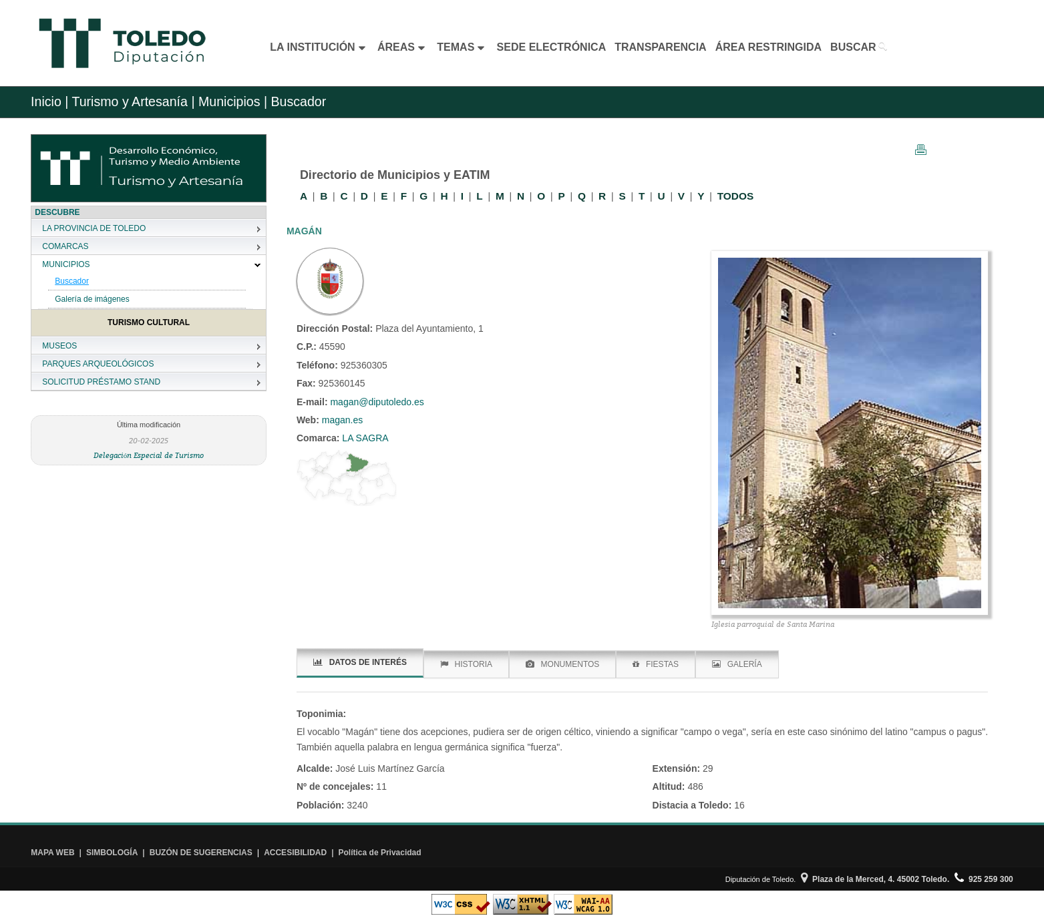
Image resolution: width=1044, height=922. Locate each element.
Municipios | (230, 101)
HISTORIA (466, 664)
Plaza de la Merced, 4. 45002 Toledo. (875, 879)
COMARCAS (65, 246)
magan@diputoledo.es (376, 402)
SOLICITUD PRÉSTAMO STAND (101, 382)
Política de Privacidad (380, 852)
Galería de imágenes (92, 299)
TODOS (735, 196)
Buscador (72, 281)
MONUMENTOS (563, 664)
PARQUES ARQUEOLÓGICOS (98, 364)
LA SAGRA (363, 438)
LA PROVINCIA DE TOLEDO (94, 228)
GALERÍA (737, 664)
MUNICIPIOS (66, 264)
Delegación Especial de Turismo (149, 455)
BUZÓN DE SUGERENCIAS (201, 852)
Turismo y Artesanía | (132, 101)
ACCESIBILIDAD (295, 852)
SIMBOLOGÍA (112, 852)
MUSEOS (59, 346)
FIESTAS (656, 664)
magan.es (341, 420)
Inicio (46, 101)
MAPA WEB (52, 852)
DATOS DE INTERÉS (360, 662)
